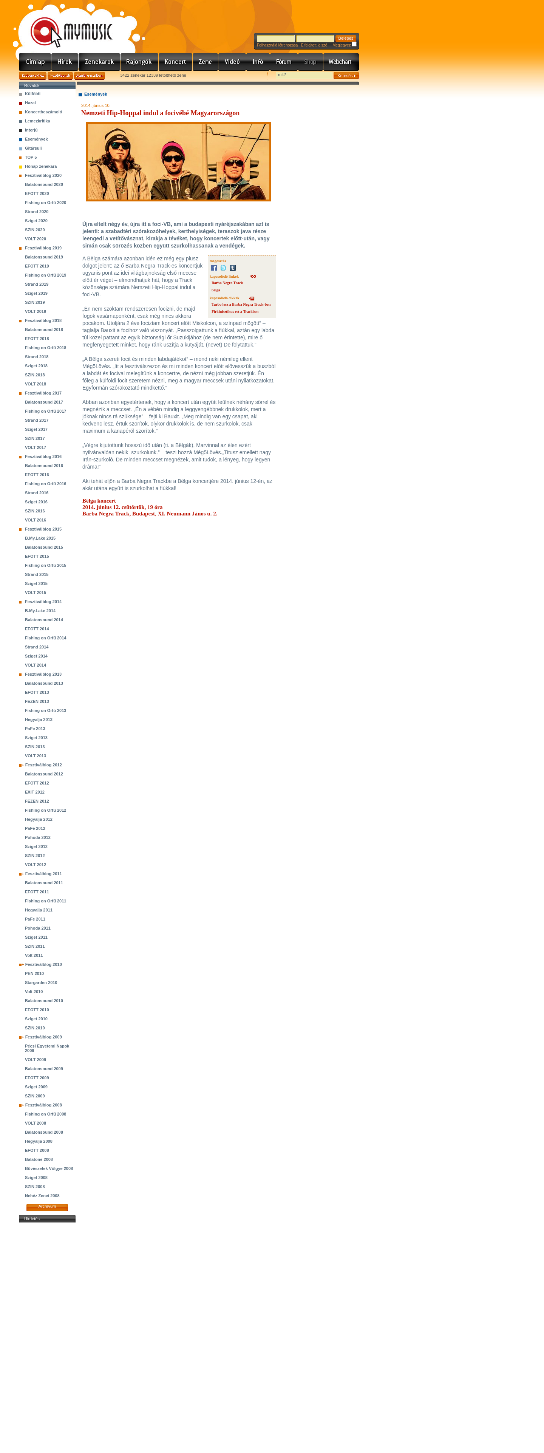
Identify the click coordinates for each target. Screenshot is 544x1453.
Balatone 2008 (39, 1159)
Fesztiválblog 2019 (43, 248)
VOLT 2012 (35, 864)
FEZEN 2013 (37, 701)
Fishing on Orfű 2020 (45, 202)
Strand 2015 (36, 574)
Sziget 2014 (36, 656)
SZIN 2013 (35, 746)
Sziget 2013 (36, 737)
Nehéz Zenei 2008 (42, 1195)
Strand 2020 (36, 211)
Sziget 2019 (36, 293)
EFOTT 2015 (37, 556)
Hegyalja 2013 (39, 719)
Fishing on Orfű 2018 (45, 347)
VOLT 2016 (35, 520)
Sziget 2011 (36, 937)
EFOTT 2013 (37, 692)
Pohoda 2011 (38, 928)
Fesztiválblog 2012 (43, 765)
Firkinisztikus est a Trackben (235, 311)
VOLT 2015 (35, 592)
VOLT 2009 (35, 1059)
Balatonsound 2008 (44, 1132)
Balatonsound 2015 (44, 547)
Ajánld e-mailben (89, 76)
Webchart (341, 62)
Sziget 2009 (36, 1087)
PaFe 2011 (35, 919)
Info (258, 62)
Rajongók (140, 62)
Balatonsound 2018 (44, 329)
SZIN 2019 (35, 302)
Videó (232, 62)
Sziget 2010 (36, 1019)
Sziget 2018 (36, 366)
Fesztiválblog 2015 (43, 529)
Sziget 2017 (36, 429)
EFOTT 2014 (37, 629)
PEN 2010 (34, 973)
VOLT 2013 (35, 756)
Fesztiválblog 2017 (43, 393)
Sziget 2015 (36, 583)
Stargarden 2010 (41, 982)
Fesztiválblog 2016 (43, 456)
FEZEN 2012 (37, 801)
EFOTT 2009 (37, 1077)
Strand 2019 (36, 284)
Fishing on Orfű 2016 (45, 483)
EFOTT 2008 (37, 1150)
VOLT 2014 (35, 665)
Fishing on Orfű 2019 (45, 275)
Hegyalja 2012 (39, 819)
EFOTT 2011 (37, 892)
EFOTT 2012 (37, 783)
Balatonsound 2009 (44, 1068)
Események (36, 139)
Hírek (65, 62)
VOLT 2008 (35, 1123)
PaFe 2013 (35, 728)
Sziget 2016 (36, 502)
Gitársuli (33, 148)
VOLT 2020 (35, 239)
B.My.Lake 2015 (40, 538)
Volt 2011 (34, 955)
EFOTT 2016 (37, 474)
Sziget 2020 (36, 220)
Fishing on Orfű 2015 (45, 565)
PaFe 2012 (35, 828)
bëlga (216, 290)
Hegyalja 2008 (39, 1141)
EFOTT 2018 (37, 338)
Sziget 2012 (36, 846)
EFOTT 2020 (37, 193)
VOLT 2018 (35, 384)
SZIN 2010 (35, 1028)
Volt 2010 (34, 991)
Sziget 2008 (36, 1177)
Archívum (47, 1206)
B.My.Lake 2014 (40, 610)
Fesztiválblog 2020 (43, 175)
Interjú (31, 130)
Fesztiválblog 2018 (43, 320)
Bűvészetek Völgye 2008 (49, 1168)
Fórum (284, 62)
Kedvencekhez (32, 76)
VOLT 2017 (35, 447)
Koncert (176, 62)
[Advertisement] (47, 1337)
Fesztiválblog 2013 (43, 674)
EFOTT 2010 (37, 1009)
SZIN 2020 (35, 229)
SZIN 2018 (35, 375)
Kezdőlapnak (60, 76)
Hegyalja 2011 (39, 910)
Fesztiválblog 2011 (43, 873)
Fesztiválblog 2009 (43, 1037)
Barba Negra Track (227, 283)
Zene (205, 62)
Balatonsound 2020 (44, 184)
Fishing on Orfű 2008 (45, 1114)
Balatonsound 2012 (44, 774)
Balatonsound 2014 (44, 619)
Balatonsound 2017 (44, 402)
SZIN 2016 (35, 511)
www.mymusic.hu (65, 24)
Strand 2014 (36, 647)
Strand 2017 (36, 420)
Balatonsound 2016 (44, 465)
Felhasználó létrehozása (277, 45)
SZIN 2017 (35, 438)
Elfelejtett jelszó (314, 45)
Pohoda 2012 (38, 837)
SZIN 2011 (35, 946)
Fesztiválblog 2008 (43, 1105)
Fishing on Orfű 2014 (45, 638)
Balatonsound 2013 (44, 683)
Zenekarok (100, 62)
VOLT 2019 (35, 311)
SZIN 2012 (35, 855)
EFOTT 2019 (37, 266)
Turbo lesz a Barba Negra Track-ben (241, 304)
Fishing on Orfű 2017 (45, 411)
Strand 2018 (36, 356)
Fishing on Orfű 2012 (45, 810)
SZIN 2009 (35, 1096)
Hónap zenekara (41, 166)
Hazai (30, 103)
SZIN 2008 (35, 1186)
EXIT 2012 (35, 792)
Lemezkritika (37, 121)
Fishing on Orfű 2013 (45, 710)
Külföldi (32, 93)
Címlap (35, 62)
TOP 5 (31, 157)
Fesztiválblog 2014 (43, 601)
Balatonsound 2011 (44, 882)
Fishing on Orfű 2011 (45, 901)
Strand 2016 (36, 493)
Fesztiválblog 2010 (43, 964)
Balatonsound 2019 (44, 257)
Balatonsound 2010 (44, 1000)
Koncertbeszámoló (43, 112)
